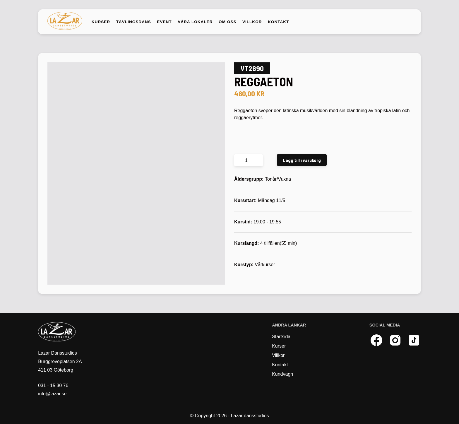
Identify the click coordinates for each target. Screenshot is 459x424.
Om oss (227, 22)
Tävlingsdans (133, 22)
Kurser (101, 22)
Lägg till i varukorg (302, 160)
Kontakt (278, 22)
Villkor (252, 22)
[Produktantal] (248, 160)
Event (164, 22)
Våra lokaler (195, 22)
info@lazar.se (52, 393)
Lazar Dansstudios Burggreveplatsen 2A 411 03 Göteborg (60, 361)
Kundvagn (282, 374)
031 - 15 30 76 (53, 385)
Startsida (281, 336)
